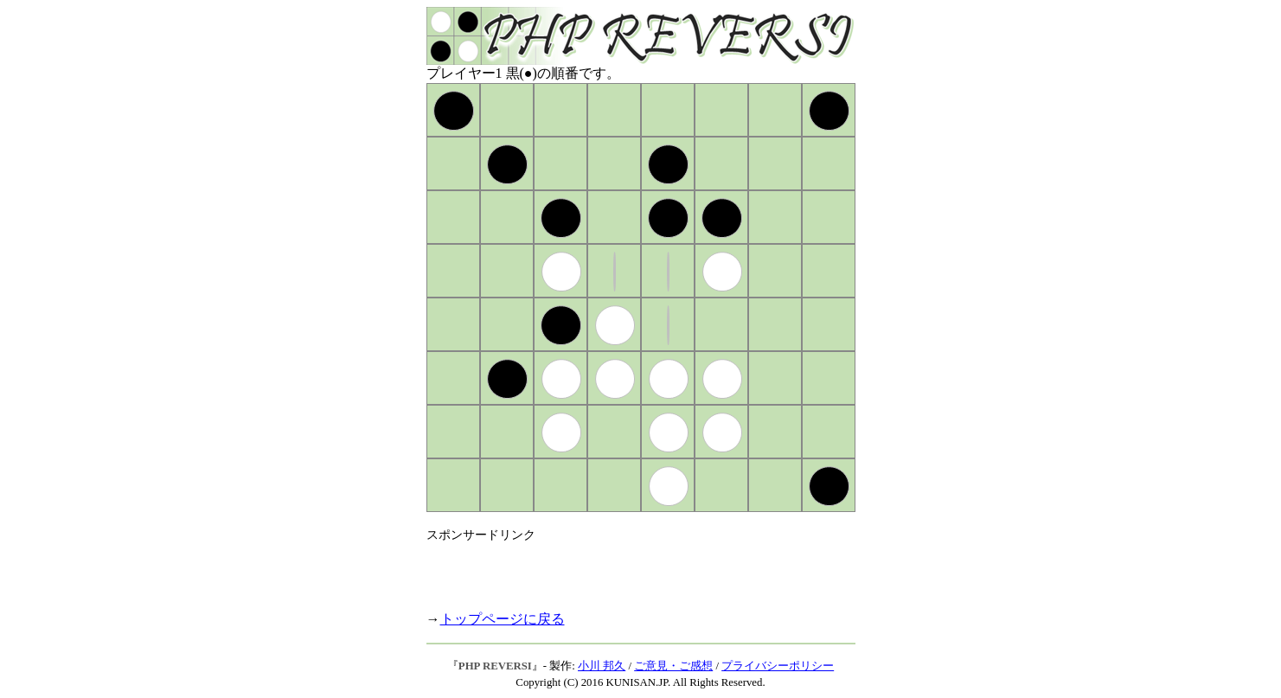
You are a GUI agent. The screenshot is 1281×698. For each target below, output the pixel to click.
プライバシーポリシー (777, 666)
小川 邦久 (601, 666)
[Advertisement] (628, 569)
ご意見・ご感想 (673, 666)
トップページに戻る (502, 619)
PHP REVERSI (495, 666)
